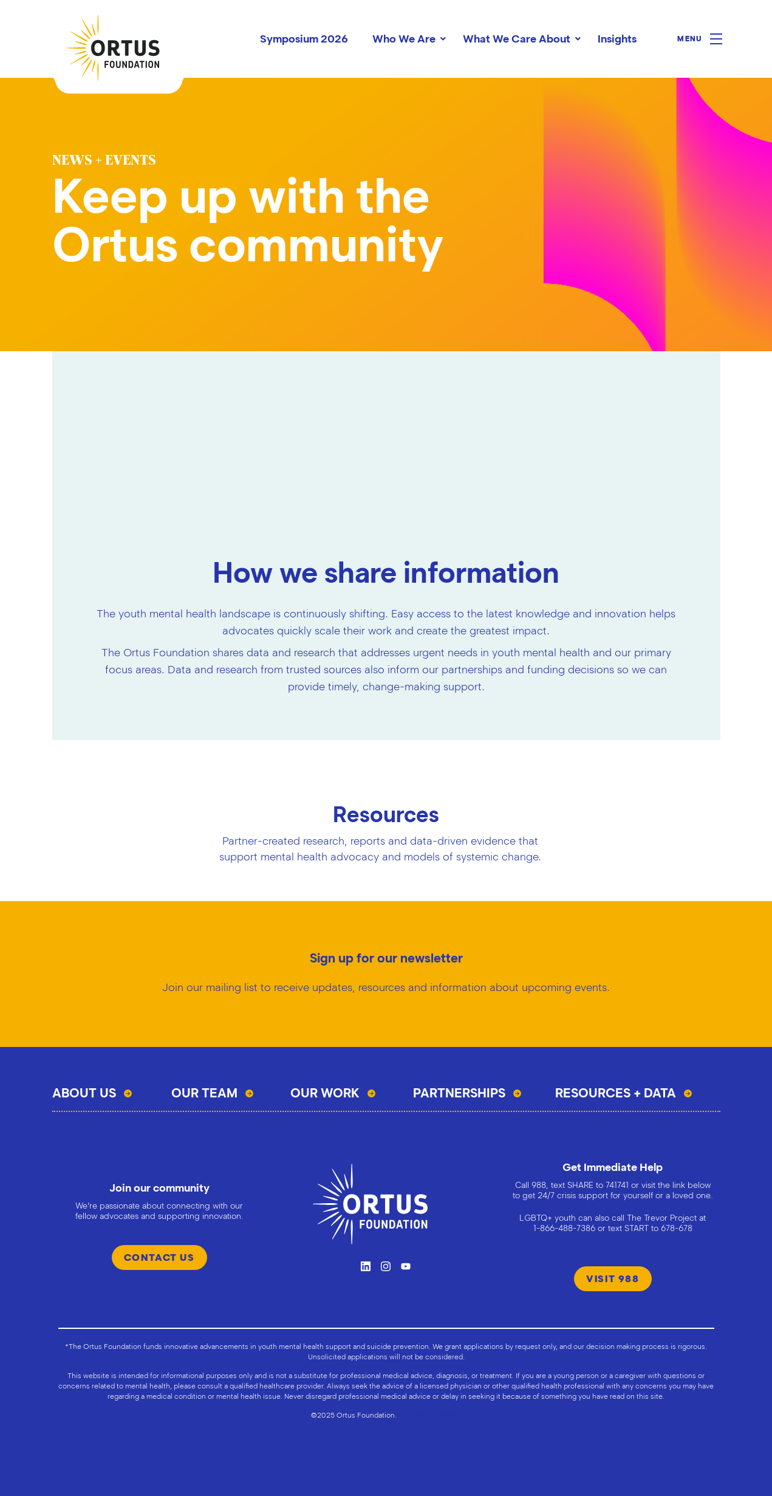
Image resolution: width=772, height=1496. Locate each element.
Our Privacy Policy (430, 1414)
